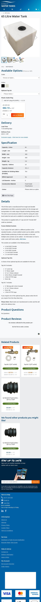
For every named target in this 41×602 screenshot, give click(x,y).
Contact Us (4, 552)
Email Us (6, 500)
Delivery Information (7, 554)
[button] (4, 37)
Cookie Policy (5, 528)
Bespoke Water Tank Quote (9, 542)
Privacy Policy (9, 489)
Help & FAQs (5, 557)
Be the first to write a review (20, 326)
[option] (3, 86)
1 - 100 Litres (6, 13)
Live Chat (6, 503)
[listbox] (20, 77)
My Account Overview (7, 564)
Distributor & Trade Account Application (12, 540)
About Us (4, 520)
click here (23, 239)
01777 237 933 (8, 497)
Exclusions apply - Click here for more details (14, 137)
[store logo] (20, 3)
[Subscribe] (36, 482)
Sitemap (3, 522)
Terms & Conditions (7, 530)
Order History (5, 566)
